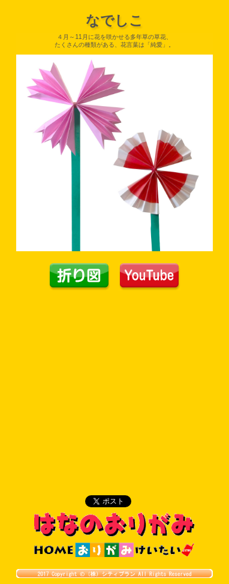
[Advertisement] (114, 381)
